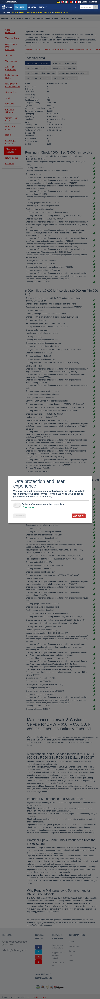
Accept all (78, 515)
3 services (27, 507)
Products (20, 7)
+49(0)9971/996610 (10, 2)
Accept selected (19, 516)
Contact (42, 7)
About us (32, 7)
